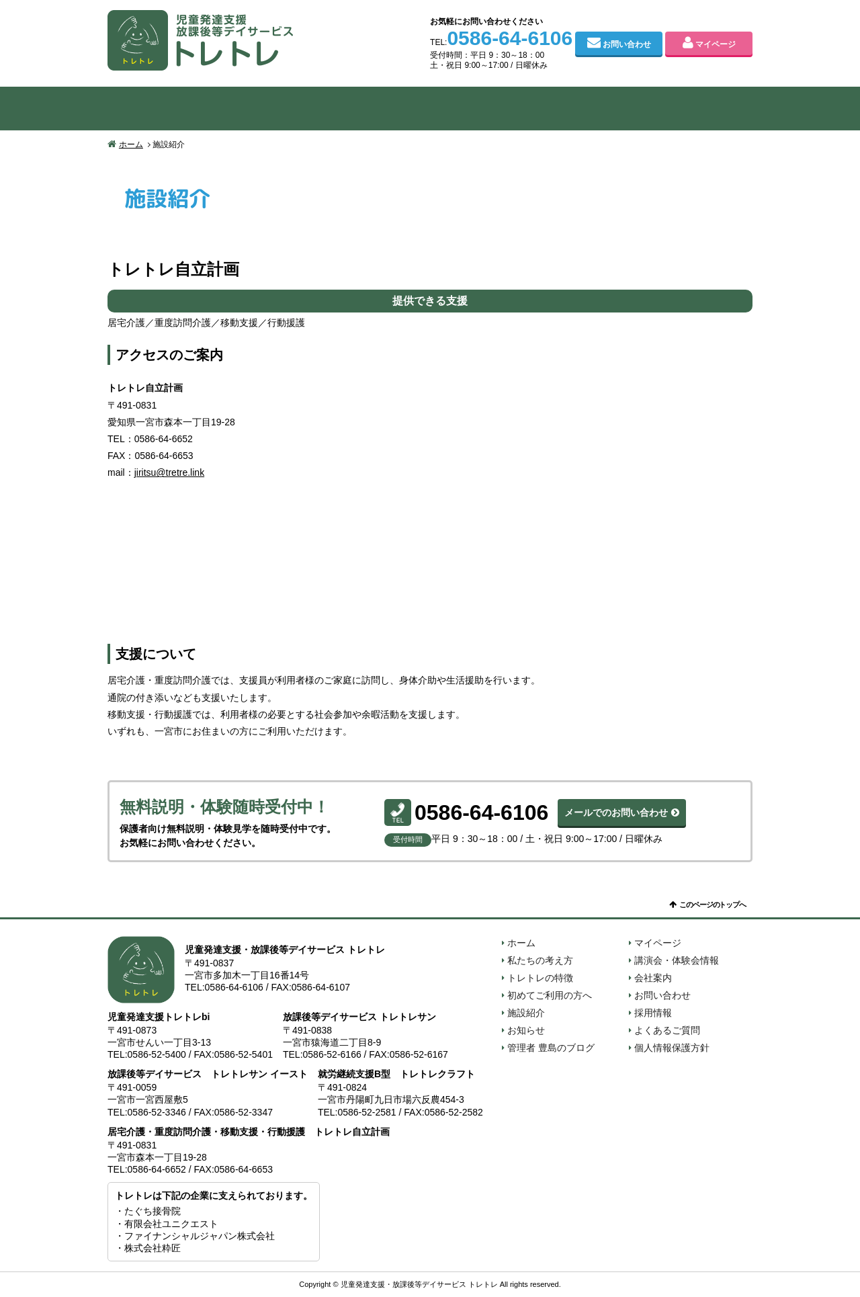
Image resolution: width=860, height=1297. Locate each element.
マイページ (715, 44)
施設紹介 (559, 108)
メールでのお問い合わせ (616, 812)
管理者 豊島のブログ (551, 1047)
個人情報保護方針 (672, 1047)
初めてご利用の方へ (430, 108)
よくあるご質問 (667, 1030)
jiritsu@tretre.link (169, 472)
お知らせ (526, 1030)
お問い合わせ (627, 44)
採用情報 (653, 1012)
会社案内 (688, 108)
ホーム (131, 144)
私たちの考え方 (172, 108)
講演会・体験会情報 (676, 960)
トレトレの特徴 (301, 108)
